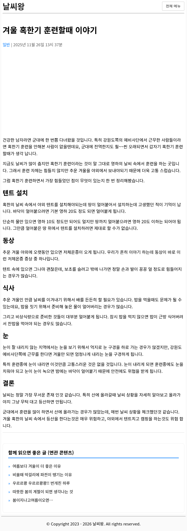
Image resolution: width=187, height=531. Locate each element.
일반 (7, 44)
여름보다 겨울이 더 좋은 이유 (36, 466)
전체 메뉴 (173, 6)
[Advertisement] (93, 89)
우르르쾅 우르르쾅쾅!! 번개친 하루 (41, 483)
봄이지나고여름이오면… (32, 500)
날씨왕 (14, 6)
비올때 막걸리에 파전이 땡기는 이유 (42, 474)
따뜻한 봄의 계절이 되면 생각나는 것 (42, 491)
